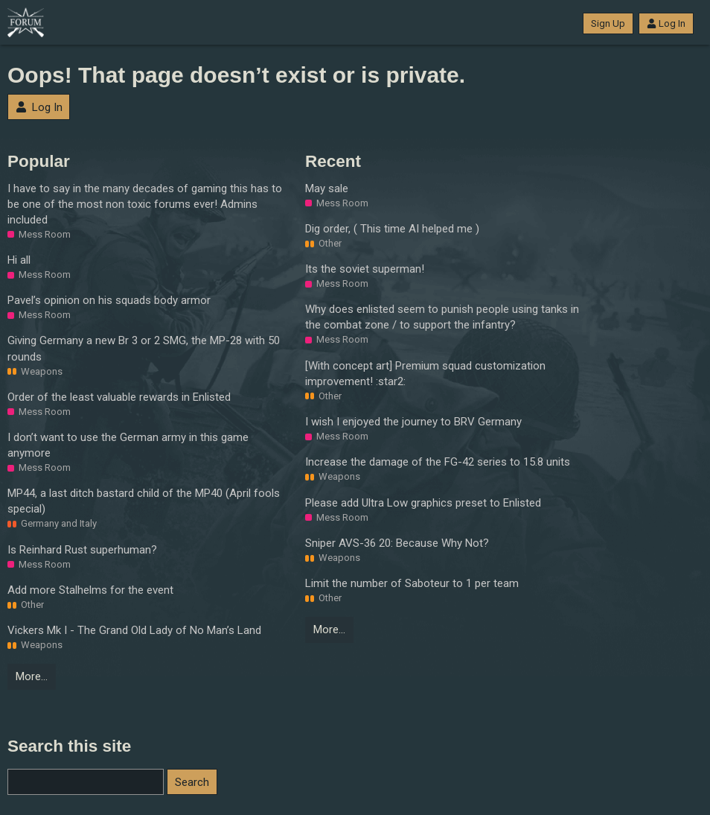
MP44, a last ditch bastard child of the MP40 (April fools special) (143, 501)
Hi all (19, 260)
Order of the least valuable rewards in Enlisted (119, 397)
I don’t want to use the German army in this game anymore (128, 445)
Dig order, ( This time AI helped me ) (392, 228)
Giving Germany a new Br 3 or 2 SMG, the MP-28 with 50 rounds (143, 348)
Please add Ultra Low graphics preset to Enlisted (423, 503)
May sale (326, 188)
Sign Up (608, 23)
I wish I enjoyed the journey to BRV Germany (413, 421)
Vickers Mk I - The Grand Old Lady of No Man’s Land (134, 630)
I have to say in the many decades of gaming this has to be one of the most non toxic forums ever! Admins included (144, 204)
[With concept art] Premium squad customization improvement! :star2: (425, 373)
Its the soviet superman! (364, 269)
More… (32, 676)
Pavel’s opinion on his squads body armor (109, 300)
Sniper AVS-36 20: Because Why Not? (397, 543)
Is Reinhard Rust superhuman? (82, 549)
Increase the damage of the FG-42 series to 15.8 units (437, 462)
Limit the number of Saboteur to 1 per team (412, 583)
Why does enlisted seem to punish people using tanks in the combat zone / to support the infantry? (442, 317)
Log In (666, 23)
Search (192, 782)
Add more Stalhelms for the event (90, 590)
